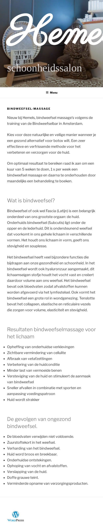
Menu (51, 92)
